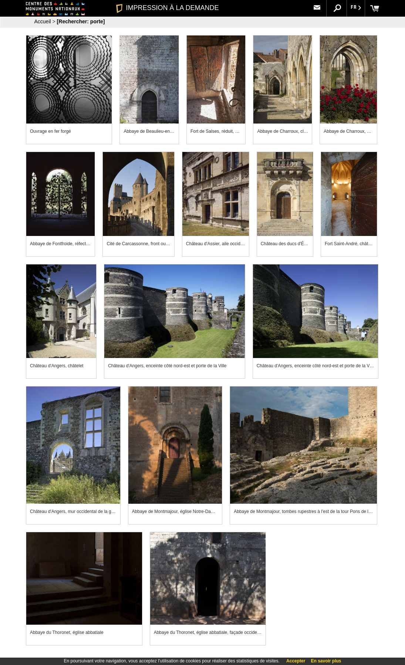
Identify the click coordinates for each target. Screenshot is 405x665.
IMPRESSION (167, 7)
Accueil (42, 21)
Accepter (295, 661)
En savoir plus (326, 661)
